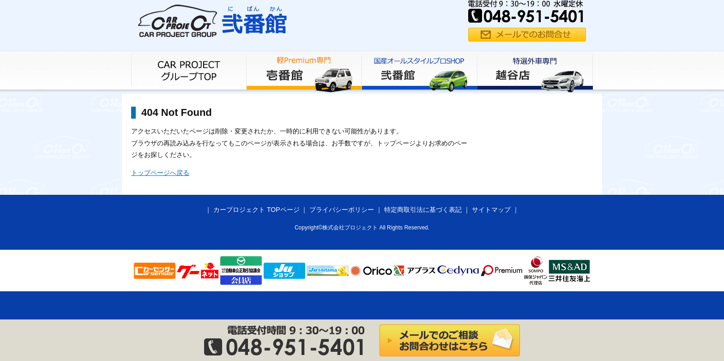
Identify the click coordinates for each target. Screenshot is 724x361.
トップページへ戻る (160, 172)
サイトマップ (491, 209)
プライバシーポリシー (341, 209)
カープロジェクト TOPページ (256, 209)
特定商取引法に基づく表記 (423, 209)
